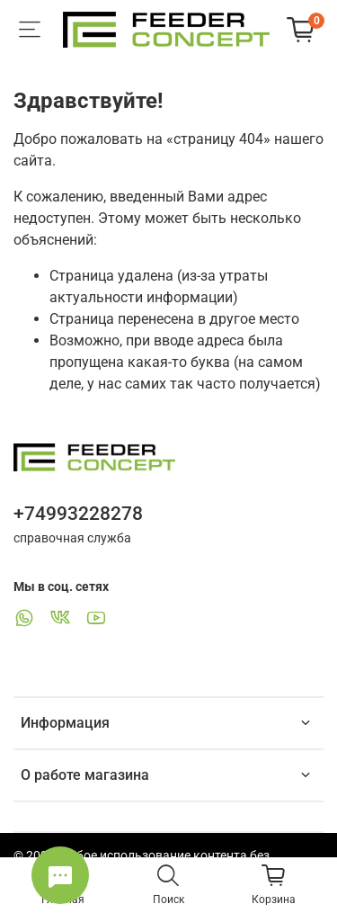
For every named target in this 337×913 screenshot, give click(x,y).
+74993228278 (78, 513)
